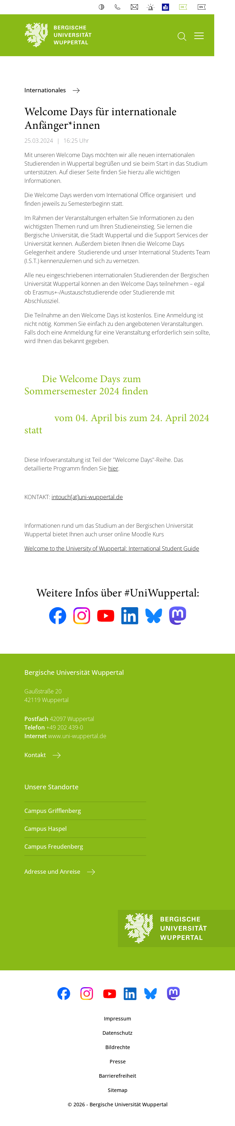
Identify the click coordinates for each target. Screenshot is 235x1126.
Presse (118, 1061)
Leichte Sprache (167, 7)
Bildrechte (117, 1047)
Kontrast (103, 7)
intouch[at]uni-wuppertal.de (87, 497)
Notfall (151, 7)
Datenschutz (117, 1032)
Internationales (45, 90)
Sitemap (118, 1090)
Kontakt (35, 755)
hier (113, 468)
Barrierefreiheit (117, 1075)
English (203, 7)
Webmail (135, 7)
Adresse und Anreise (53, 872)
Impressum (117, 1018)
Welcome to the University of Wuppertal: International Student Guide (111, 548)
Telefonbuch (119, 7)
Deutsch (184, 7)
